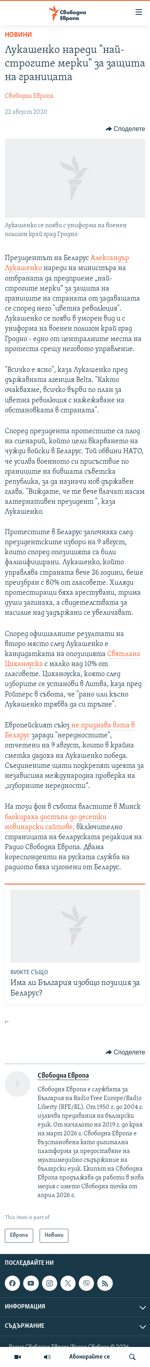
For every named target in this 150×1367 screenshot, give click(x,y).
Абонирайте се (89, 1357)
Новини (18, 35)
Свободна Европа (29, 96)
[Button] (125, 129)
